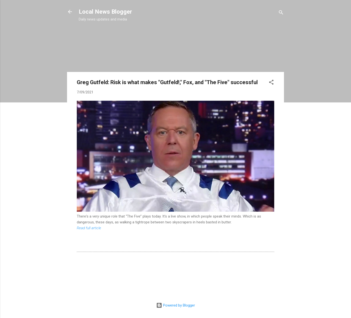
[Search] (281, 13)
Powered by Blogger (175, 305)
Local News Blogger (105, 11)
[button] (271, 83)
